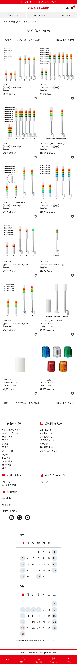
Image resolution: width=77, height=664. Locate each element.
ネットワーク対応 (10, 433)
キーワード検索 (39, 15)
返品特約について (48, 440)
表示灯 (5, 447)
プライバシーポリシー (50, 450)
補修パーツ (7, 468)
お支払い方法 (46, 433)
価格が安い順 (20, 40)
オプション (7, 464)
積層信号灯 (16, 21)
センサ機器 (7, 461)
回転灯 (5, 440)
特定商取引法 (46, 447)
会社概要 (6, 498)
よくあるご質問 (9, 485)
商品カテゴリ (13, 15)
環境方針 (6, 504)
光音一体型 (7, 450)
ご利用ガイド (65, 15)
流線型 (5, 443)
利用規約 (44, 443)
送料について (46, 436)
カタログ (44, 481)
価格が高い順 (34, 40)
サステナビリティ (9, 511)
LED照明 (6, 457)
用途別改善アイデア (11, 429)
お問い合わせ (8, 481)
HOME (5, 21)
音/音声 (5, 454)
